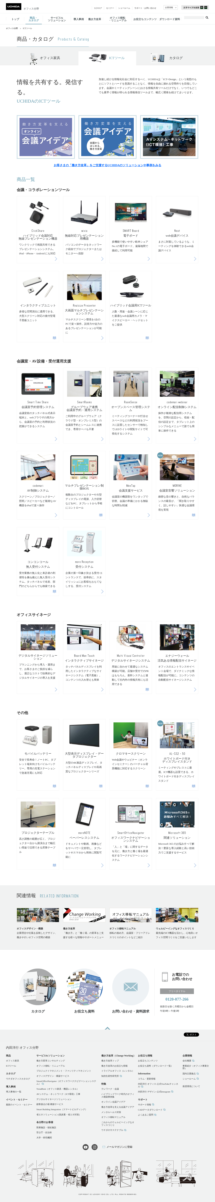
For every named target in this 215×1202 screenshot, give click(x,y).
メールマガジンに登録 (119, 1146)
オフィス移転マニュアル (113, 1117)
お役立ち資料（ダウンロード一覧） (155, 1066)
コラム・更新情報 (146, 1079)
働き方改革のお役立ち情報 (114, 1066)
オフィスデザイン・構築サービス (52, 1076)
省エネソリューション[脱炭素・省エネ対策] (58, 1114)
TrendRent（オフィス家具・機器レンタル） (57, 1089)
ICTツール (116, 58)
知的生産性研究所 (110, 1076)
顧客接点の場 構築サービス (49, 1104)
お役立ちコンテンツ (148, 1060)
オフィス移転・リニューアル (50, 1066)
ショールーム (189, 1079)
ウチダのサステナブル (112, 1130)
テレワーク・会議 (110, 1089)
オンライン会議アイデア (113, 1102)
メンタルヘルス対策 (111, 1112)
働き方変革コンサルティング (50, 1060)
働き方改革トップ (110, 1060)
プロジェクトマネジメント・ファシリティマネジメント (63, 1071)
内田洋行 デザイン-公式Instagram (154, 1091)
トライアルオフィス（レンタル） (117, 1071)
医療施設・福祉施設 (46, 1127)
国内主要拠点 (189, 1073)
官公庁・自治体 (44, 1132)
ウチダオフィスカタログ (18, 1079)
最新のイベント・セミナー (19, 1104)
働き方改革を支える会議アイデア (117, 1107)
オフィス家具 (50, 58)
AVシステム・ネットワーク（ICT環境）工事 (58, 1094)
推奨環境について (191, 1086)
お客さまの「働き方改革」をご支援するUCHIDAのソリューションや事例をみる (107, 165)
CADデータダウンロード (150, 1110)
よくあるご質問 (145, 1115)
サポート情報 (144, 1104)
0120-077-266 (177, 999)
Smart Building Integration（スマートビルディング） (61, 1109)
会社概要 (187, 1060)
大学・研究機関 (44, 1137)
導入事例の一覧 (13, 1091)
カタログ (176, 58)
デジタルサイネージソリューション (53, 1099)
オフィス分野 (31, 8)
